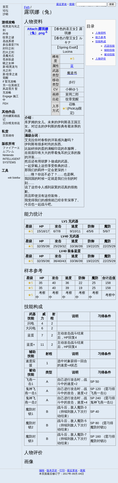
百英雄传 (8, 135)
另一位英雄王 (11, 85)
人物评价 (100, 58)
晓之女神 (8, 63)
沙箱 (5, 14)
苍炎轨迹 (8, 59)
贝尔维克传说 (11, 123)
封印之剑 (8, 48)
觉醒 (5, 77)
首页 (5, 6)
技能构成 (100, 41)
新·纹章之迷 (10, 74)
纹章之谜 (8, 37)
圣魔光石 (8, 55)
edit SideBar (14, 178)
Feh (27, 7)
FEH (5, 103)
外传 (5, 33)
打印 (62, 470)
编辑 (41, 470)
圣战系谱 (8, 41)
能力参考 (100, 37)
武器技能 (109, 45)
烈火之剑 (8, 52)
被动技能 (109, 54)
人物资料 (100, 32)
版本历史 (52, 470)
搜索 (71, 4)
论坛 (5, 10)
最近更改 (61, 4)
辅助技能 (109, 50)
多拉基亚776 (11, 44)
